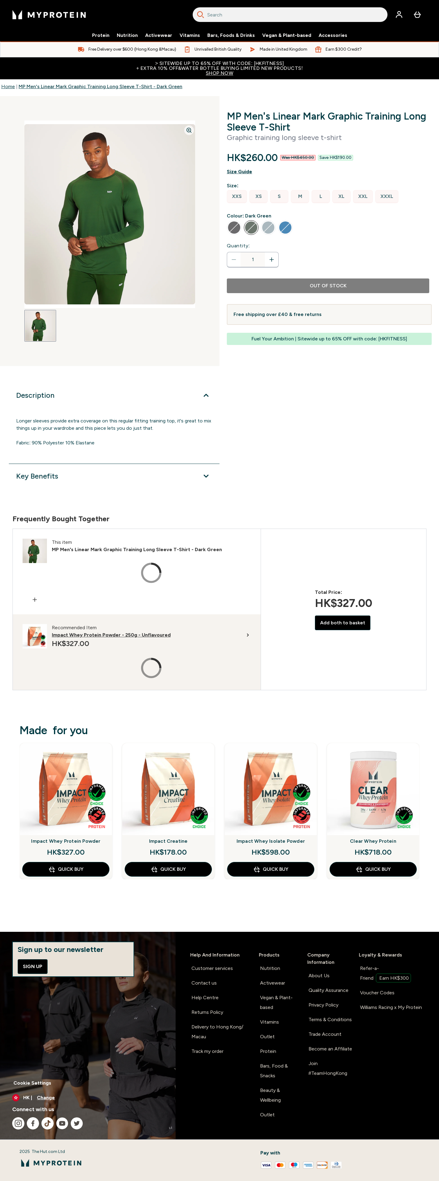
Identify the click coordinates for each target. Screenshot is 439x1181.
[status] (253, 259)
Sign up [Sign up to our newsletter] (32, 966)
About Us (319, 975)
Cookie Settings (32, 1083)
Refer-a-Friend (385, 973)
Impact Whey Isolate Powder (271, 841)
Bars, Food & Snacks (274, 1071)
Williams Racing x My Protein (391, 1007)
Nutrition (127, 35)
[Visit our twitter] (77, 1123)
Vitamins (190, 35)
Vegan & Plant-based (286, 35)
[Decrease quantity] (234, 259)
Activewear (158, 35)
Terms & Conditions (330, 1019)
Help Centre (205, 997)
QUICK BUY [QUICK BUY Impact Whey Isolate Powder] (270, 869)
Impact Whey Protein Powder (65, 841)
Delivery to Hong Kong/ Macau (217, 1031)
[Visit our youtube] (62, 1123)
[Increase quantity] (271, 259)
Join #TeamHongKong (328, 1068)
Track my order (207, 1051)
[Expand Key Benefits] (114, 476)
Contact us (204, 983)
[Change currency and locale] (87, 1097)
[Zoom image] (189, 130)
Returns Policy (207, 1012)
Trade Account (325, 1034)
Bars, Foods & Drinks (231, 35)
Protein (100, 35)
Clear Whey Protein (373, 841)
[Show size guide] (329, 171)
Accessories (333, 35)
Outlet (267, 1036)
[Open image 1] (40, 326)
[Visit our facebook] (33, 1123)
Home (8, 86)
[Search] (200, 14)
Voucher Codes (377, 993)
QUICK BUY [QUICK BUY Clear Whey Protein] (373, 869)
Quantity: (238, 246)
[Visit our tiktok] (47, 1123)
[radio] (237, 196)
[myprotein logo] (49, 14)
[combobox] (290, 14)
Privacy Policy (323, 1005)
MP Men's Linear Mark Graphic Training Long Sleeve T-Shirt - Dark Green (100, 86)
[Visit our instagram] (18, 1123)
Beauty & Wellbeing (270, 1095)
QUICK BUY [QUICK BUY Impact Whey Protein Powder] (66, 869)
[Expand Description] (114, 395)
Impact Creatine (168, 841)
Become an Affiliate (330, 1049)
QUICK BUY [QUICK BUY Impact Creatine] (168, 869)
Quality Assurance (328, 990)
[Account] (399, 14)
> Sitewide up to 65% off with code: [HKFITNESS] (219, 68)
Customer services (212, 968)
